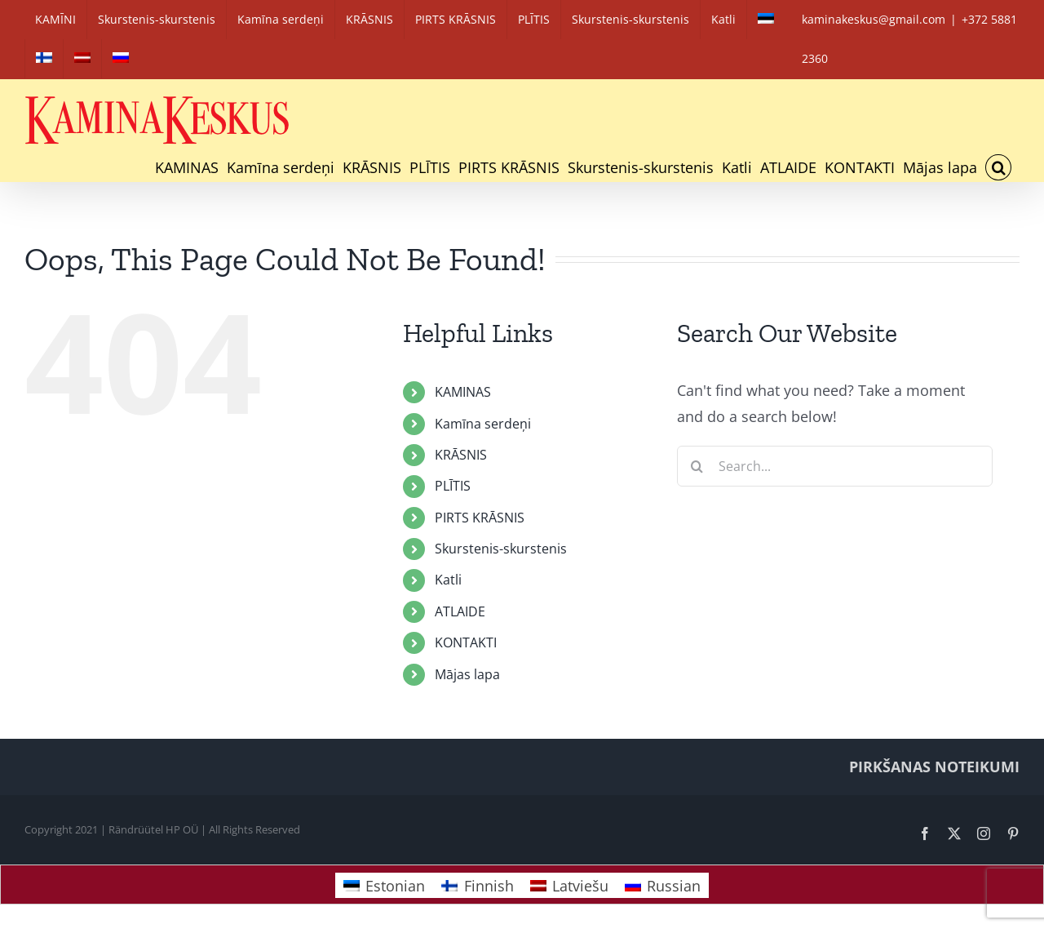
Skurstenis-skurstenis (501, 549)
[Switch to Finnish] (44, 58)
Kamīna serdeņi (483, 424)
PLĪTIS (453, 486)
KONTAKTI (466, 642)
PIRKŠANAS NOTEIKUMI (934, 766)
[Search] (697, 466)
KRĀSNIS (461, 455)
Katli (448, 580)
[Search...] (835, 466)
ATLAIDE (460, 611)
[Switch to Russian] (120, 58)
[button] (998, 167)
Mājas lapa (467, 674)
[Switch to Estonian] (766, 19)
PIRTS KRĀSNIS (479, 518)
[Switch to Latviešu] (569, 885)
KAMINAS (463, 392)
